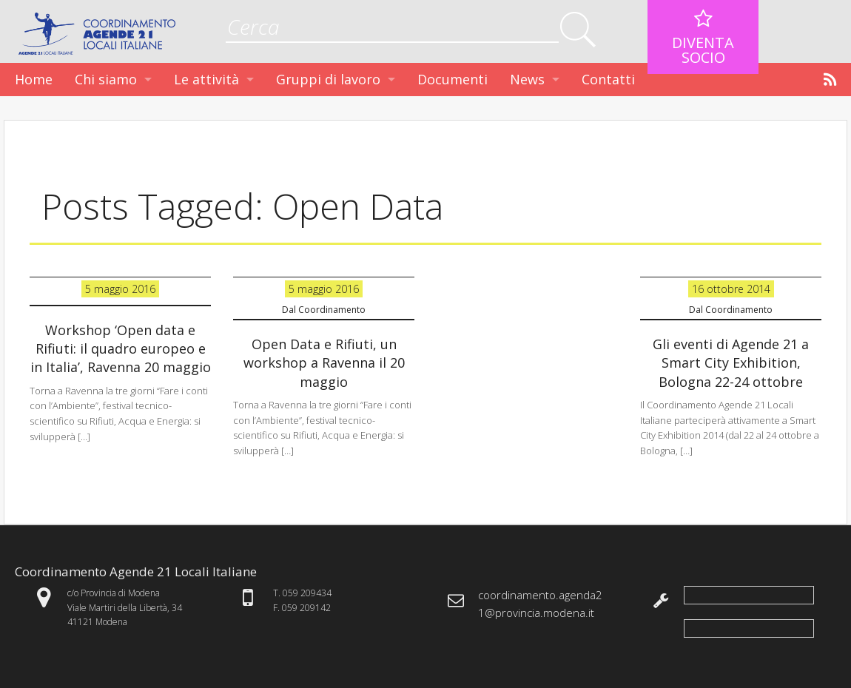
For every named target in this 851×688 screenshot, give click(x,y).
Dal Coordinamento (324, 309)
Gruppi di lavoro (328, 79)
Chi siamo (106, 79)
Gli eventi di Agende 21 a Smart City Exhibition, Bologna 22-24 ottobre (731, 362)
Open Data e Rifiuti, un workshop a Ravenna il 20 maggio (324, 362)
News (527, 79)
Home (34, 79)
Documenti (452, 79)
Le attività (206, 79)
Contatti (608, 79)
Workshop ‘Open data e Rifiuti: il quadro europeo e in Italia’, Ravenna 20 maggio (120, 348)
